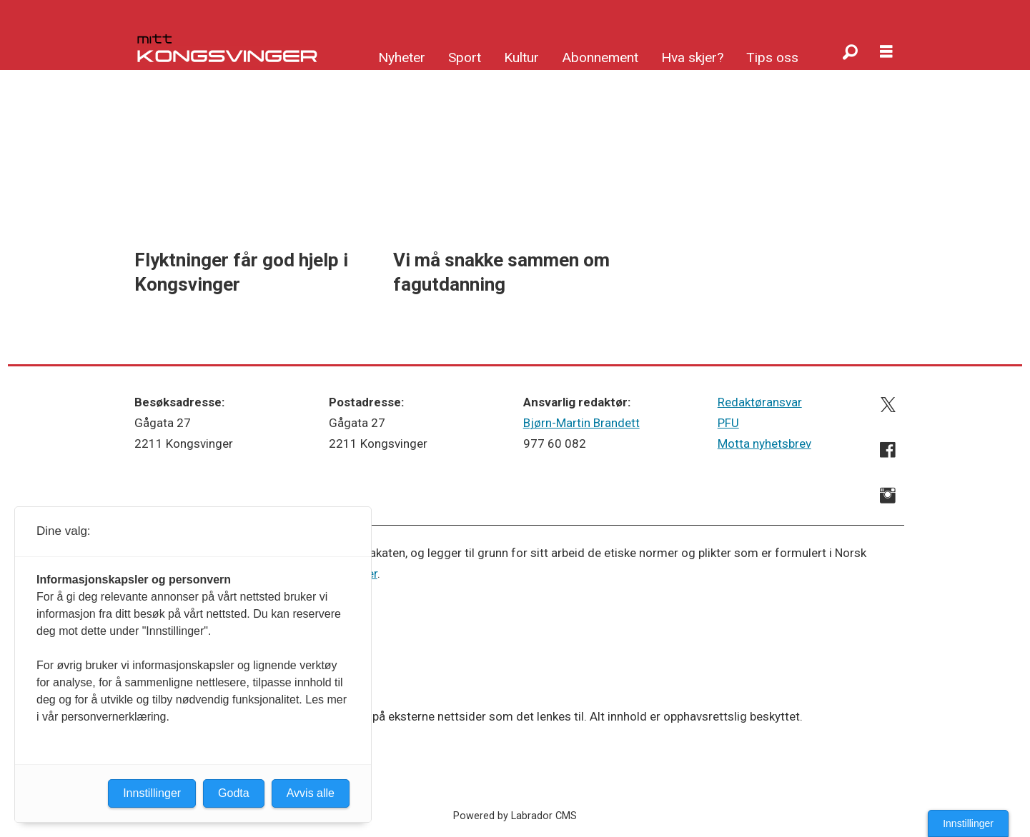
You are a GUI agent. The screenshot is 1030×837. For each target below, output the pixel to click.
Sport (464, 57)
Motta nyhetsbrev (764, 443)
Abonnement (600, 57)
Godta (233, 793)
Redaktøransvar (760, 402)
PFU (728, 423)
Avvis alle (311, 793)
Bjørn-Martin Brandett (581, 423)
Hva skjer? (692, 57)
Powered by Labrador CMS (515, 816)
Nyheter (401, 57)
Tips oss (772, 57)
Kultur (521, 57)
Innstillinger (968, 823)
